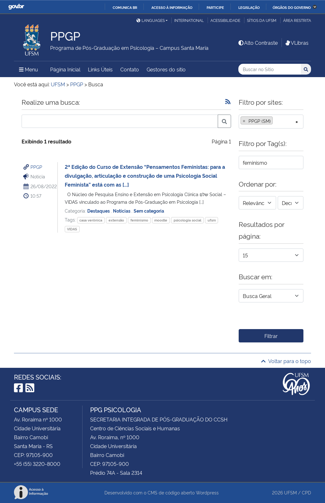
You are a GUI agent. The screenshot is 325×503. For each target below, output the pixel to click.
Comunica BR (125, 7)
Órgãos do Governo (292, 7)
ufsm (212, 220)
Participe (215, 7)
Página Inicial (65, 69)
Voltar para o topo (286, 360)
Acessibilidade (225, 20)
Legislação (249, 7)
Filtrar (271, 335)
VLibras (296, 42)
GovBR (16, 7)
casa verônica (90, 220)
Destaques (99, 211)
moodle (160, 220)
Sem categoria (149, 211)
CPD (306, 492)
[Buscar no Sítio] (269, 69)
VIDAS (72, 229)
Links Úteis (100, 69)
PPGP (36, 167)
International (189, 20)
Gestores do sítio (166, 69)
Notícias (122, 211)
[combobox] (271, 122)
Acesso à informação (171, 7)
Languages (150, 20)
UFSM (290, 492)
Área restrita (297, 20)
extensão (116, 220)
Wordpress (207, 492)
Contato (129, 69)
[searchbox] (276, 120)
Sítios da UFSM (261, 20)
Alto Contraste (258, 42)
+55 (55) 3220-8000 (37, 463)
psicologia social (187, 220)
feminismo (139, 220)
